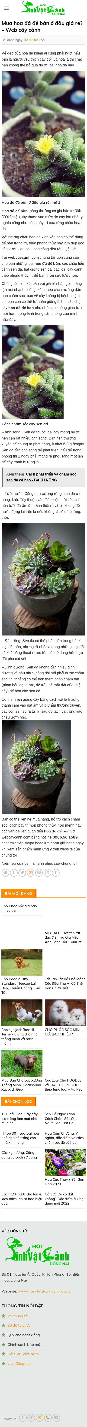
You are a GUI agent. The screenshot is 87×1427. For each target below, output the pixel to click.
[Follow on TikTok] (31, 1418)
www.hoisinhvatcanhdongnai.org (44, 1291)
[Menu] (6, 8)
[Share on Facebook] (14, 873)
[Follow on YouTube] (56, 1418)
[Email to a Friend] (30, 873)
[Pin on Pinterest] (39, 873)
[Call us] (48, 1418)
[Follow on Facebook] (23, 1418)
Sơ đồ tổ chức (18, 1325)
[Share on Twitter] (22, 873)
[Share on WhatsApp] (5, 873)
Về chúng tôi (18, 1316)
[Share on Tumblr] (56, 873)
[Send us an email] (39, 1418)
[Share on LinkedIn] (47, 873)
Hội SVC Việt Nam (23, 1353)
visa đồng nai (19, 1363)
